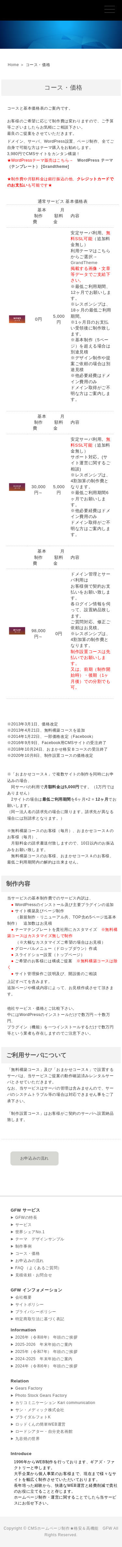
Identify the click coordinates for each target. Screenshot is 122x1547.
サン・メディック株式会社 (39, 1410)
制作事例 (23, 1246)
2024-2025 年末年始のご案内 (44, 1359)
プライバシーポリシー (35, 1311)
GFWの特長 (26, 1217)
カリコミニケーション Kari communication (55, 1402)
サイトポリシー (29, 1304)
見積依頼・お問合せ (33, 1275)
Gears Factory (29, 1388)
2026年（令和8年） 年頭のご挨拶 (46, 1337)
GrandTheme (84, 262)
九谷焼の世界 (27, 1438)
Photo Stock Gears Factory (41, 1395)
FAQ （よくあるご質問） (38, 1268)
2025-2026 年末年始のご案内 (44, 1344)
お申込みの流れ (34, 1158)
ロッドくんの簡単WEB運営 (40, 1424)
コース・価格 (27, 1253)
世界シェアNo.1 (30, 1232)
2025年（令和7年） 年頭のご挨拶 (46, 1351)
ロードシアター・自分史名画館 (44, 1431)
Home (13, 64)
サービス (23, 1224)
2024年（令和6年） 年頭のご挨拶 (46, 1366)
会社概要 (23, 1297)
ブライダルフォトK (33, 1417)
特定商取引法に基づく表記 (39, 1319)
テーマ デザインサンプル (39, 1239)
